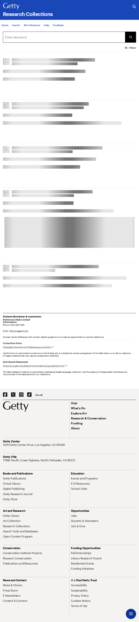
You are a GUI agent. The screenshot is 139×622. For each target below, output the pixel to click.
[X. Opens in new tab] (13, 394)
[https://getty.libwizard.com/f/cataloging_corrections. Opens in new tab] (28, 347)
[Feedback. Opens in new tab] (58, 25)
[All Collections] (32, 25)
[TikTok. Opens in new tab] (29, 394)
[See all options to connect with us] (39, 395)
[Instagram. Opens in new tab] (21, 394)
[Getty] (11, 6)
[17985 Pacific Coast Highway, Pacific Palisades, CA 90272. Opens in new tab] (39, 460)
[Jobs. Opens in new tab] (73, 515)
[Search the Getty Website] (134, 7)
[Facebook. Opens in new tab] (5, 394)
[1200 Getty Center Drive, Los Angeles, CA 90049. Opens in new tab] (34, 445)
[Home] (5, 25)
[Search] (16, 25)
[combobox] (64, 37)
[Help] (46, 25)
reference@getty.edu (18, 331)
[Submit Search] (130, 37)
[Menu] (131, 614)
